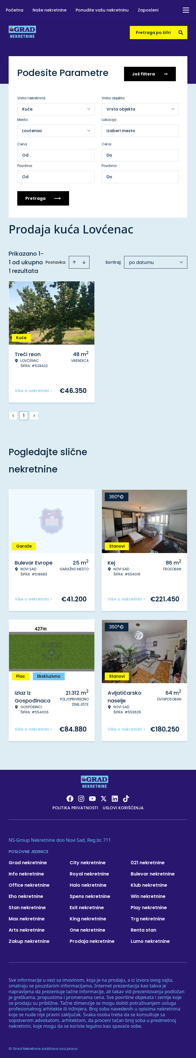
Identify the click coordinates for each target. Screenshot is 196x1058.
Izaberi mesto (120, 129)
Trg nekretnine (148, 916)
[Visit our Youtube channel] (92, 796)
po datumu (141, 260)
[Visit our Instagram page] (81, 796)
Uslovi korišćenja (123, 806)
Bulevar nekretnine (153, 872)
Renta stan (143, 928)
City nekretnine (88, 860)
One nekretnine (87, 928)
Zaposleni (148, 10)
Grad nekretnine (28, 860)
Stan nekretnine (27, 905)
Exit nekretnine (87, 905)
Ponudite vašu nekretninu (102, 10)
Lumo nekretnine (150, 939)
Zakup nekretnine (29, 939)
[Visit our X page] (103, 796)
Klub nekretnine (149, 883)
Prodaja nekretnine (92, 939)
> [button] (34, 413)
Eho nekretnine (26, 894)
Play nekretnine (149, 905)
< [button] (13, 413)
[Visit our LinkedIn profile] (114, 796)
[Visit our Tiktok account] (126, 796)
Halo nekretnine (88, 883)
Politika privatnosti (75, 806)
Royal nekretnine (89, 872)
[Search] (180, 32)
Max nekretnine (27, 916)
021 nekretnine (148, 860)
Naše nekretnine (49, 10)
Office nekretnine (29, 883)
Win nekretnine (148, 894)
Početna (14, 10)
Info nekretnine (26, 872)
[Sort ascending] (74, 260)
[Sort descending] (84, 260)
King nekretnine (88, 916)
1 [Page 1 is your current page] (23, 413)
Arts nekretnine (27, 928)
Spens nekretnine (90, 894)
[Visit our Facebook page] (69, 796)
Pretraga (43, 196)
